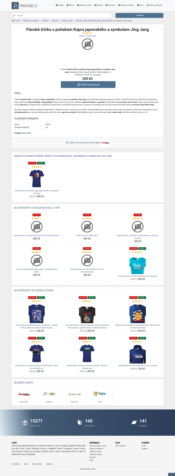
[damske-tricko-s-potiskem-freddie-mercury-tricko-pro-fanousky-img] (138, 226)
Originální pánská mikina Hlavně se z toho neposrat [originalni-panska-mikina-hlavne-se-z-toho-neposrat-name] (137, 366)
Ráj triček (16, 464)
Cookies (144, 449)
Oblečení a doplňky (126, 5)
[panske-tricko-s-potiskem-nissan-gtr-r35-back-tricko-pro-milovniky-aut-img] (36, 353)
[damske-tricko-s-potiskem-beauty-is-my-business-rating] (138, 252)
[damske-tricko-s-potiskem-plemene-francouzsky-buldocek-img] (36, 226)
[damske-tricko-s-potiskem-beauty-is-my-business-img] (138, 264)
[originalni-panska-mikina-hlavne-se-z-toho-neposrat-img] (138, 353)
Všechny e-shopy (96, 454)
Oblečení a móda (84, 5)
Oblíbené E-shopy (23, 382)
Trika (26, 464)
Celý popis (97, 75)
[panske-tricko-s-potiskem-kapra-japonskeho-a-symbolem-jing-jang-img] (36, 178)
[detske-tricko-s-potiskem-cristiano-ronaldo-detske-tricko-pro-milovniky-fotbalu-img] (138, 313)
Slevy (91, 460)
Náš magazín (121, 446)
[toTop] (171, 474)
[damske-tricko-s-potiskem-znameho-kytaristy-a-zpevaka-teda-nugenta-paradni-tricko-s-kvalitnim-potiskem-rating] (87, 301)
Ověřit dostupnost (88, 84)
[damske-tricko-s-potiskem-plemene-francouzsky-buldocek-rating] (36, 218)
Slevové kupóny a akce (98, 446)
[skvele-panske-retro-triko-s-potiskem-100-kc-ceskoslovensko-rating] (87, 252)
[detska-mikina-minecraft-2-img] (87, 226)
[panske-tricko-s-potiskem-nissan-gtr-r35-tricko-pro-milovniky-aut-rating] (87, 341)
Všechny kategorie (154, 5)
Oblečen (60, 5)
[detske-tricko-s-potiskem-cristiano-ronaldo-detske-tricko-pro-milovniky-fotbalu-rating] (138, 301)
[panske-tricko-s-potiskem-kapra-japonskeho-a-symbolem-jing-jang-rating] (36, 166)
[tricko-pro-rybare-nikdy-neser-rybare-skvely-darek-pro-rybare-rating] (36, 252)
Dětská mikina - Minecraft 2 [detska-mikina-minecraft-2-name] (87, 235)
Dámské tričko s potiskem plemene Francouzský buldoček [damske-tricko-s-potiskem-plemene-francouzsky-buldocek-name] (36, 235)
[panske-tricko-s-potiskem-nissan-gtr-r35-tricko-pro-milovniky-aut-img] (87, 353)
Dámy (140, 5)
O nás (144, 446)
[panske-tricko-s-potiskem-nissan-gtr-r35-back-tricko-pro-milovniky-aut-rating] (36, 341)
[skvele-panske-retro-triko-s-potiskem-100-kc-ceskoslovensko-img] (87, 260)
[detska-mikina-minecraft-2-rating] (87, 218)
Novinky (98, 5)
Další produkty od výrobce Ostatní (33, 290)
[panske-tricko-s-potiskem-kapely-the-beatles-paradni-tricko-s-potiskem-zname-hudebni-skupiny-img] (36, 313)
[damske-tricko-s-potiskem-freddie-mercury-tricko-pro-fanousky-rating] (138, 218)
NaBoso (49, 464)
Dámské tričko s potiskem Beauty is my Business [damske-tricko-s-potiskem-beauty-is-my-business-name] (138, 276)
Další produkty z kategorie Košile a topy (37, 207)
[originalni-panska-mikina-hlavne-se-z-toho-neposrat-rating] (138, 341)
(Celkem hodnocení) (87, 36)
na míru (145, 112)
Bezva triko (26, 133)
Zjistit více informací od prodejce (87, 143)
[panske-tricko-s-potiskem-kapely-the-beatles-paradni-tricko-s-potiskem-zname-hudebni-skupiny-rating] (36, 301)
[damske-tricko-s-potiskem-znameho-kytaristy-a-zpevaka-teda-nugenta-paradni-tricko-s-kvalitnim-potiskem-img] (87, 313)
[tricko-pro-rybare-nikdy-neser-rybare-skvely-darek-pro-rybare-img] (36, 260)
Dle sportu (110, 5)
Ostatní (70, 5)
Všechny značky (95, 452)
